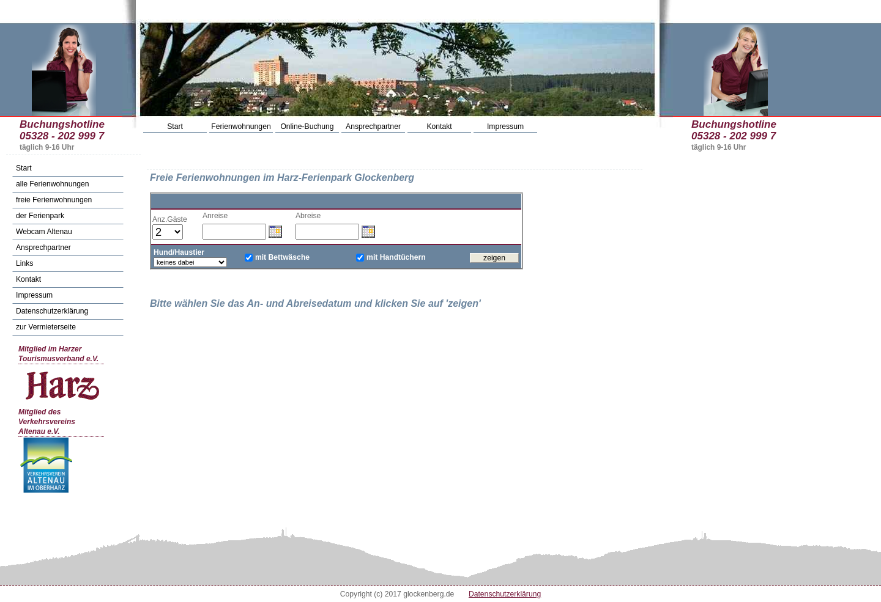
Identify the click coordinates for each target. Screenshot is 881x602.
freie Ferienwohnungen (54, 200)
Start (175, 126)
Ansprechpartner (373, 126)
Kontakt (439, 126)
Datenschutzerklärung (52, 311)
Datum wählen (275, 231)
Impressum (505, 126)
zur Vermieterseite (46, 327)
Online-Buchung (306, 126)
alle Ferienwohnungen (52, 184)
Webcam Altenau (44, 231)
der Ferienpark (40, 215)
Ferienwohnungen (240, 126)
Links (24, 263)
